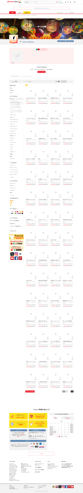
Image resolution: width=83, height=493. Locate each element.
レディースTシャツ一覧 (13, 467)
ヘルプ (66, 12)
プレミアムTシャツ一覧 (13, 466)
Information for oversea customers (41, 8)
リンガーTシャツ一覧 (12, 470)
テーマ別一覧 (23, 470)
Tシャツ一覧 (11, 463)
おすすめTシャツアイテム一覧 (14, 480)
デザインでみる (70, 81)
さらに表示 (11, 177)
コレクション (70, 41)
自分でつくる (37, 464)
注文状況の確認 (60, 2)
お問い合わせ (71, 12)
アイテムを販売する (38, 467)
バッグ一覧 (11, 477)
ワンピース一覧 (11, 468)
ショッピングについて (51, 463)
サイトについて (50, 468)
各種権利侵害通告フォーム (66, 467)
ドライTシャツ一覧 (12, 464)
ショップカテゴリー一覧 (25, 472)
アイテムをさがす (12, 461)
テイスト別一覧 (23, 469)
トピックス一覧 (23, 468)
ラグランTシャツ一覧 (12, 469)
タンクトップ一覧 (12, 472)
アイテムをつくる (38, 461)
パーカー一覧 (11, 476)
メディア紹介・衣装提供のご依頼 (67, 466)
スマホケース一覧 (12, 479)
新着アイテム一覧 (24, 463)
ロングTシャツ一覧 (12, 473)
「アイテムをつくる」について (52, 466)
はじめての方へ (37, 471)
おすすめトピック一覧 (25, 464)
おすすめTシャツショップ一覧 (26, 466)
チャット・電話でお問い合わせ (67, 463)
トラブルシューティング (51, 467)
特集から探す (13, 230)
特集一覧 (22, 467)
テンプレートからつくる (39, 463)
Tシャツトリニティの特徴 (39, 469)
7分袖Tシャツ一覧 (12, 474)
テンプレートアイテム (27, 76)
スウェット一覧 (11, 475)
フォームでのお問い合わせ (66, 464)
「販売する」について (51, 464)
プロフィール (61, 41)
